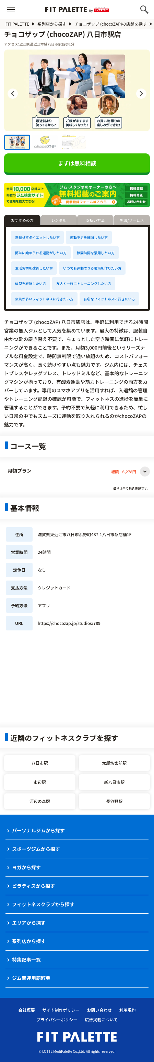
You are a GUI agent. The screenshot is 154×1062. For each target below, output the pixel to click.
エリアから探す (29, 922)
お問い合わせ (99, 1010)
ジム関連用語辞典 (31, 978)
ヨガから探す (26, 867)
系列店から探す (51, 24)
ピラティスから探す (33, 885)
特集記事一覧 (26, 959)
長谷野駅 (114, 801)
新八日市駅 (114, 782)
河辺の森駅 (39, 801)
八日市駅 (40, 763)
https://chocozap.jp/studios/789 (69, 623)
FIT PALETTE (17, 24)
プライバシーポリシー (57, 1019)
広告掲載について (101, 1019)
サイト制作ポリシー (60, 1010)
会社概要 (26, 1010)
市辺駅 (40, 782)
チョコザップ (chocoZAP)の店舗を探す (110, 24)
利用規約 (127, 1010)
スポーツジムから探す (36, 848)
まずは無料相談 (77, 163)
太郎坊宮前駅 (114, 763)
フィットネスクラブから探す (43, 904)
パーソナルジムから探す (38, 830)
